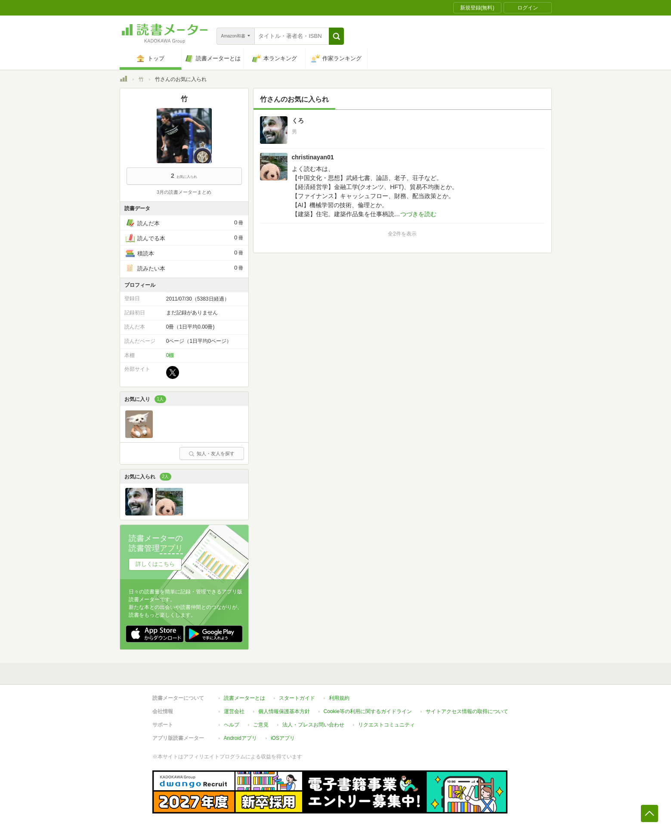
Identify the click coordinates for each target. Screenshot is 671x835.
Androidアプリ (240, 738)
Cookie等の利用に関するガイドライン (368, 711)
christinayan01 (313, 157)
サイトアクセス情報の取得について (467, 711)
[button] (336, 36)
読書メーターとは (244, 698)
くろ (298, 120)
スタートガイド (297, 698)
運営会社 (234, 711)
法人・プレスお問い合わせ (313, 724)
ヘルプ (231, 724)
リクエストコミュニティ (386, 724)
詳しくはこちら (155, 564)
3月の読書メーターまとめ (184, 192)
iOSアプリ (283, 738)
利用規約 (339, 698)
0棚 (170, 355)
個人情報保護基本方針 (284, 711)
